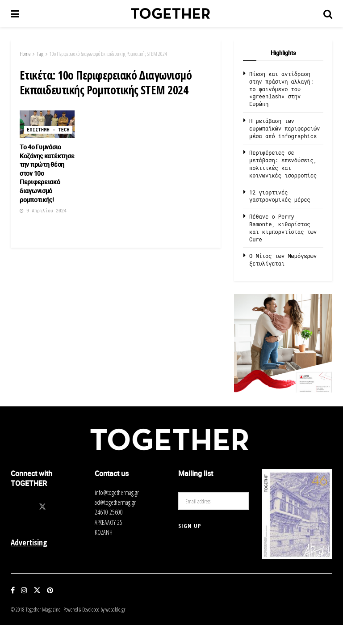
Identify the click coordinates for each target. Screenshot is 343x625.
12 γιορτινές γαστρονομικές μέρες (279, 196)
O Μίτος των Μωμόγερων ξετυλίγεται (283, 259)
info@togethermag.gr (117, 492)
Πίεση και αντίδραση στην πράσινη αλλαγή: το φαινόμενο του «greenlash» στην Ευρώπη (281, 88)
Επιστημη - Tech (48, 130)
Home (25, 54)
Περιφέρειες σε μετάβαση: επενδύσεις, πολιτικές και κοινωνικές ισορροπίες (283, 163)
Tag (40, 54)
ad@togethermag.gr (115, 502)
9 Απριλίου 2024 (43, 211)
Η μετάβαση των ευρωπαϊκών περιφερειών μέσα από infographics (284, 128)
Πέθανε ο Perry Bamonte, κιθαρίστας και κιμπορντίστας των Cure (283, 227)
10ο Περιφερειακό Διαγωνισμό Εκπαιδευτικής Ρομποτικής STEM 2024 (108, 54)
